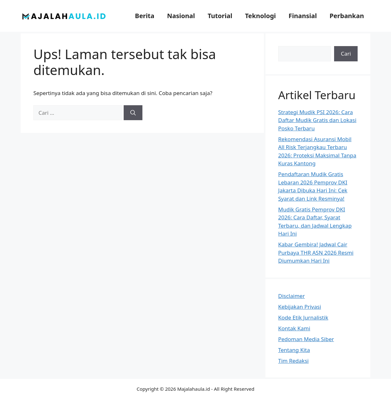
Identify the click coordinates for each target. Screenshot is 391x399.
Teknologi (260, 15)
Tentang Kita (294, 350)
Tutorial (220, 15)
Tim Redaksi (293, 360)
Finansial (303, 15)
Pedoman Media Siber (306, 339)
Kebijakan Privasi (299, 306)
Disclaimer (291, 295)
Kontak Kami (294, 328)
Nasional (181, 15)
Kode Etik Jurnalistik (303, 317)
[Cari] (133, 112)
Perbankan (347, 15)
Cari (346, 53)
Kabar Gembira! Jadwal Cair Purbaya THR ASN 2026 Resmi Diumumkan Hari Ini (315, 252)
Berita (144, 15)
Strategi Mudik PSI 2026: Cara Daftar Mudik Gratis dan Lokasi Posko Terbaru (317, 120)
